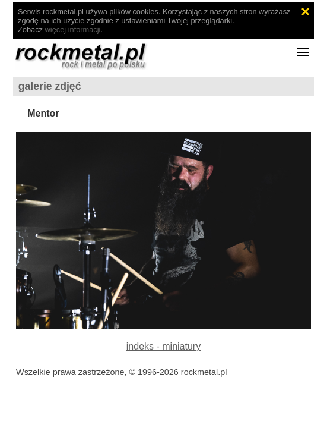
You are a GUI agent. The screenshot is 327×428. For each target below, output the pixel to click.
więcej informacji (73, 29)
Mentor (43, 113)
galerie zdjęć (49, 86)
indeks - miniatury (163, 346)
